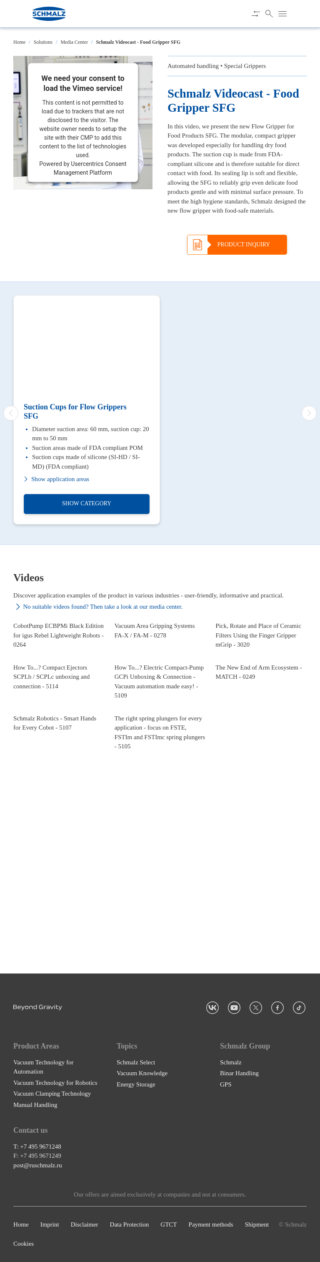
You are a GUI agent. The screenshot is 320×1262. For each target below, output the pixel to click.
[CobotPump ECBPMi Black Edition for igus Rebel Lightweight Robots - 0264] (59, 664)
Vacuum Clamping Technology (52, 1093)
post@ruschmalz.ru (37, 1165)
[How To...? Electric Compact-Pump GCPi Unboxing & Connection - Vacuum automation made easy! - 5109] (160, 771)
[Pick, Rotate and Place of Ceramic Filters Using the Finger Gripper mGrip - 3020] (261, 664)
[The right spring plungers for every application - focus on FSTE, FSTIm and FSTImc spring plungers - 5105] (160, 882)
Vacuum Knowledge (142, 1073)
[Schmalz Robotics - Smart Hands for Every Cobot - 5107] (59, 882)
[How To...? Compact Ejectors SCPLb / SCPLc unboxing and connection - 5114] (59, 771)
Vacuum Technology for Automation (43, 1067)
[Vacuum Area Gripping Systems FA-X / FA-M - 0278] (160, 664)
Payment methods (211, 1224)
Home (19, 42)
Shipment (257, 1224)
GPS (226, 1084)
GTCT (168, 1224)
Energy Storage (136, 1084)
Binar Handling (239, 1073)
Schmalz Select (136, 1062)
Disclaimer (84, 1224)
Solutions (43, 42)
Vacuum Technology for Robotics (55, 1082)
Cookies (23, 1244)
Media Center (74, 42)
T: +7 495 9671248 (37, 1146)
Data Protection (129, 1224)
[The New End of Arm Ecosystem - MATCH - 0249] (261, 771)
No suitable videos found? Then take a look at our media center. (97, 607)
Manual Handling (35, 1104)
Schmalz (231, 1062)
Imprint (49, 1224)
